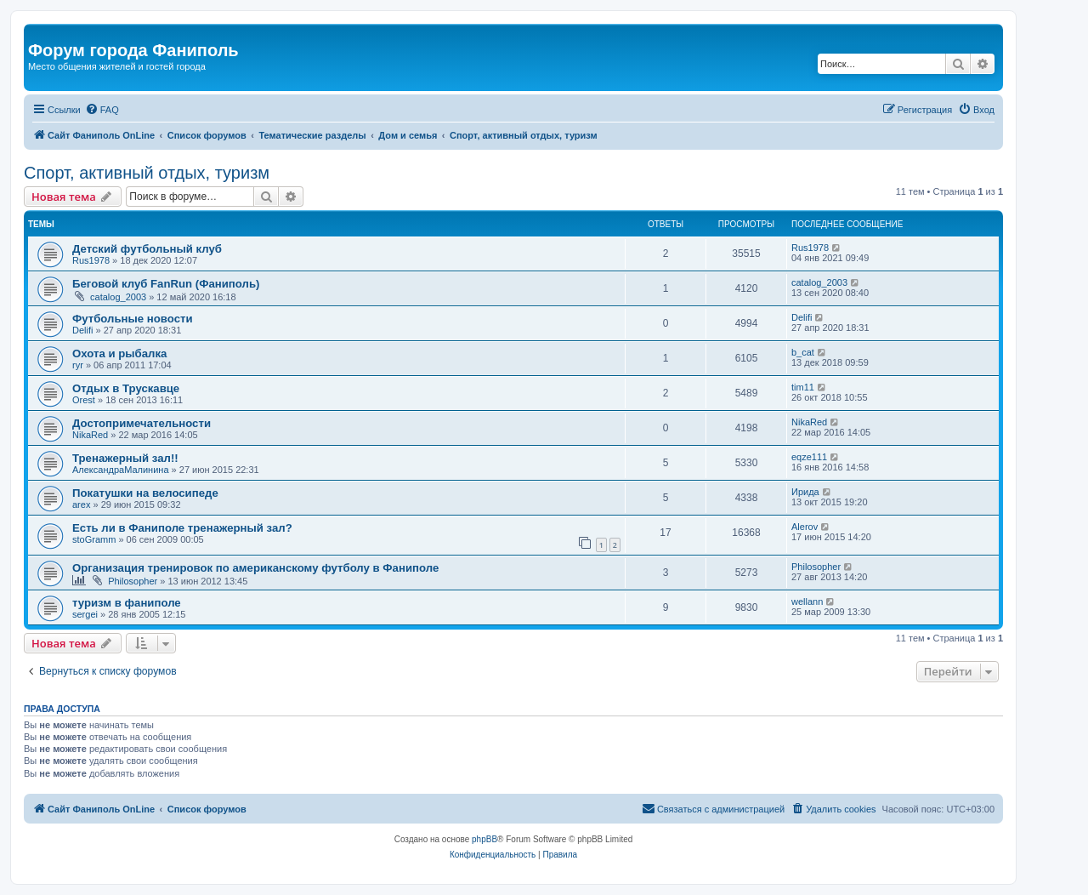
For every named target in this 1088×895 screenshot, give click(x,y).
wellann (807, 601)
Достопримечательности (141, 423)
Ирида (805, 492)
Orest (83, 400)
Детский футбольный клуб (147, 248)
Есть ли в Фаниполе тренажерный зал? (182, 528)
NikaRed (90, 435)
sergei (85, 614)
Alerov (804, 527)
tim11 (802, 387)
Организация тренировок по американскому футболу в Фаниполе (255, 568)
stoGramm (94, 539)
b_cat (802, 352)
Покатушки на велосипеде (145, 493)
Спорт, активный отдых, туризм (146, 172)
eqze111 (809, 457)
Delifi (82, 330)
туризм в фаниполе (126, 602)
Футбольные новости (132, 318)
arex (81, 504)
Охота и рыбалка (119, 353)
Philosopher (132, 581)
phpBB (484, 839)
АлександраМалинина (120, 470)
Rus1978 (91, 260)
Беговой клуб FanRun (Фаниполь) (165, 283)
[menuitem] (102, 110)
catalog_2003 (118, 297)
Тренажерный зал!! (125, 458)
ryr (77, 365)
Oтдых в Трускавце (125, 388)
